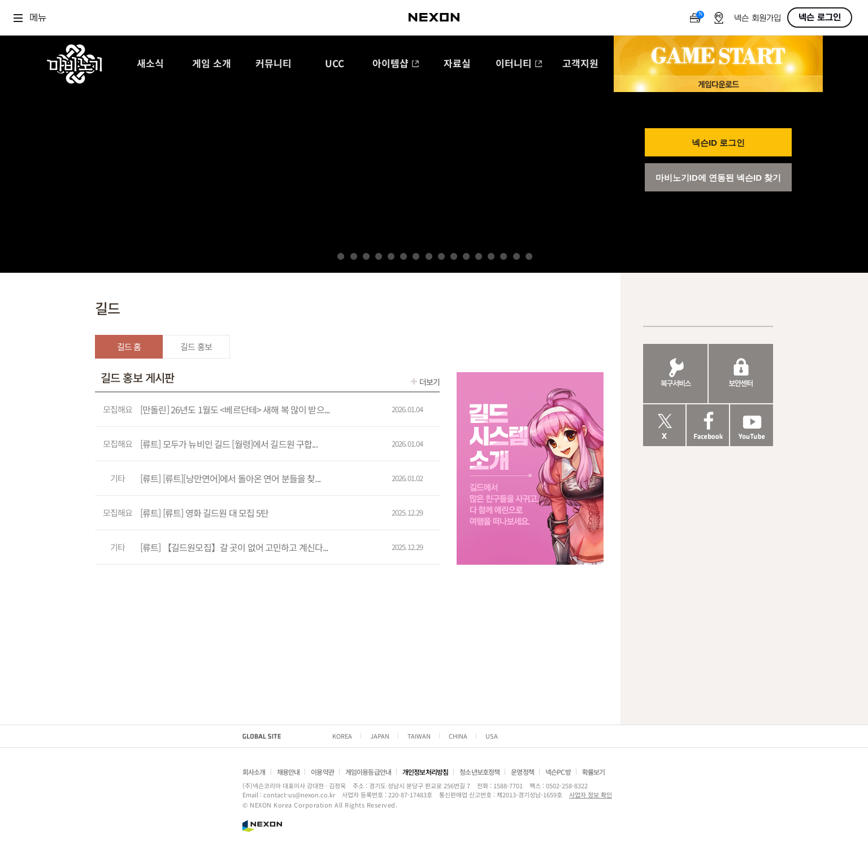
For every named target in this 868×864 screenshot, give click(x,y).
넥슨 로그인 (819, 17)
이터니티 (519, 64)
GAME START (718, 56)
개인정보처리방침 (425, 771)
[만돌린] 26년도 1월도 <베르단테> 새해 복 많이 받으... (234, 409)
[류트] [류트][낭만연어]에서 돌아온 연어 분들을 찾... (230, 478)
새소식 (150, 64)
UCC (334, 64)
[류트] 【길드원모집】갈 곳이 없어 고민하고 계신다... (234, 547)
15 (516, 256)
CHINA (458, 735)
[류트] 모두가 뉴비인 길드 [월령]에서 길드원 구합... (229, 444)
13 (491, 256)
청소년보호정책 (479, 771)
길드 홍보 (196, 346)
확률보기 (593, 771)
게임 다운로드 (718, 84)
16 (529, 256)
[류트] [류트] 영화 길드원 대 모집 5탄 (204, 513)
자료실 (457, 64)
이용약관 (322, 771)
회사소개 (254, 771)
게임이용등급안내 (368, 771)
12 (478, 256)
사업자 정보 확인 (590, 794)
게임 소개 (211, 64)
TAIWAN (419, 735)
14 (503, 256)
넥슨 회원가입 (757, 18)
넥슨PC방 (558, 771)
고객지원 (580, 64)
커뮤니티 (273, 64)
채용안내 (288, 771)
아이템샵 (395, 64)
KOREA (342, 735)
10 (453, 256)
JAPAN (379, 735)
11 (466, 256)
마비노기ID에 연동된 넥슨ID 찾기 (719, 177)
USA (491, 735)
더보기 (429, 382)
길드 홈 (129, 346)
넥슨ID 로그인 (718, 142)
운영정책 (522, 771)
